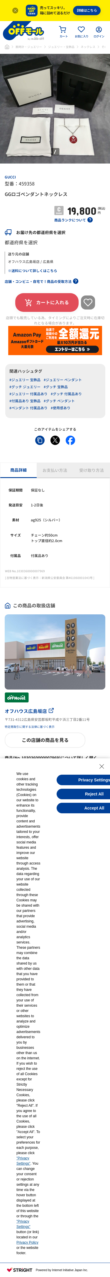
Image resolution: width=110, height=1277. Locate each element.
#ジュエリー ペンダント (63, 379)
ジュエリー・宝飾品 (61, 47)
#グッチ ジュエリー (24, 386)
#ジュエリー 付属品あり (28, 393)
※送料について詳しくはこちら (32, 270)
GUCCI (10, 177)
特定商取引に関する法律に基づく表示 (30, 727)
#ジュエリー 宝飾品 (24, 379)
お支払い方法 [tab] (55, 470)
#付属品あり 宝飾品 (24, 400)
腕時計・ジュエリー (29, 47)
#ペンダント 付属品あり (28, 407)
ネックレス (88, 47)
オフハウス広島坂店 (29, 711)
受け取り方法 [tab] (91, 470)
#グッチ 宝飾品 (56, 386)
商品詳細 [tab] (18, 470)
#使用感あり (60, 407)
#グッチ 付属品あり (66, 393)
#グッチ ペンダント (59, 400)
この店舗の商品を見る (45, 740)
